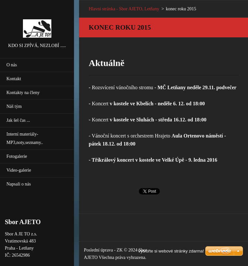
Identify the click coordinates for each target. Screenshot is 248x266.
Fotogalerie (16, 156)
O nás (11, 64)
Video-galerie (18, 170)
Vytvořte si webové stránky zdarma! (171, 251)
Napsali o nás (18, 184)
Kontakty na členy (23, 92)
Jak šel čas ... (18, 120)
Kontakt (13, 78)
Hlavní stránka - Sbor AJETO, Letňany (124, 8)
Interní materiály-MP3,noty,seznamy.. (24, 138)
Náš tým (14, 106)
